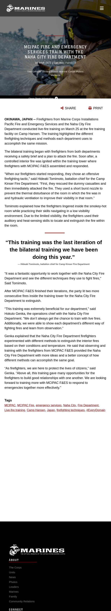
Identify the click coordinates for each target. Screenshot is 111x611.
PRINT (98, 108)
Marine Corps (55, 553)
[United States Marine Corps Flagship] (25, 8)
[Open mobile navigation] (102, 8)
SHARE (70, 108)
